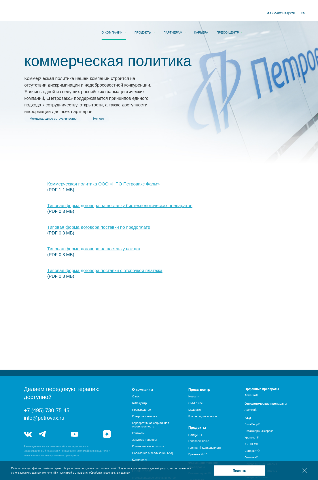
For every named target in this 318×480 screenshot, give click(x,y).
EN (303, 13)
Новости (193, 396)
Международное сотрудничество (53, 118)
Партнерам (172, 13)
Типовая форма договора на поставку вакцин (93, 248)
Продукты (142, 13)
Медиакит (194, 409)
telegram (42, 434)
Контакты (138, 433)
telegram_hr (58, 434)
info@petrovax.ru (44, 418)
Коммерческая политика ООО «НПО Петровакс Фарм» (103, 183)
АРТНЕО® (251, 444)
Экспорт (98, 118)
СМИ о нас (195, 403)
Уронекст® (251, 437)
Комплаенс (139, 459)
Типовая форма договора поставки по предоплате (98, 227)
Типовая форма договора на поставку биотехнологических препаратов (119, 205)
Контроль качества (144, 416)
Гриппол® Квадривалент (204, 447)
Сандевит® (251, 450)
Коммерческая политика (148, 446)
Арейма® (250, 409)
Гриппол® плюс (198, 441)
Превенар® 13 (198, 454)
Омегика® (251, 457)
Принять (239, 470)
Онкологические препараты (265, 403)
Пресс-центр (228, 13)
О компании (112, 13)
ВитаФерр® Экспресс (258, 431)
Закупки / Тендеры (144, 439)
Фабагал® (251, 395)
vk (28, 434)
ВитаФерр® (252, 424)
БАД (247, 418)
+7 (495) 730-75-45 (46, 410)
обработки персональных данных (109, 472)
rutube (91, 434)
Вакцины (195, 435)
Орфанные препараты (261, 389)
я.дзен (107, 434)
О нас (136, 396)
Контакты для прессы (202, 416)
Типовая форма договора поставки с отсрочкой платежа (104, 270)
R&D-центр (139, 403)
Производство (141, 409)
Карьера (201, 13)
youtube (75, 434)
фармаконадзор (281, 13)
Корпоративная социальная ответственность (150, 424)
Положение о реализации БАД (152, 453)
